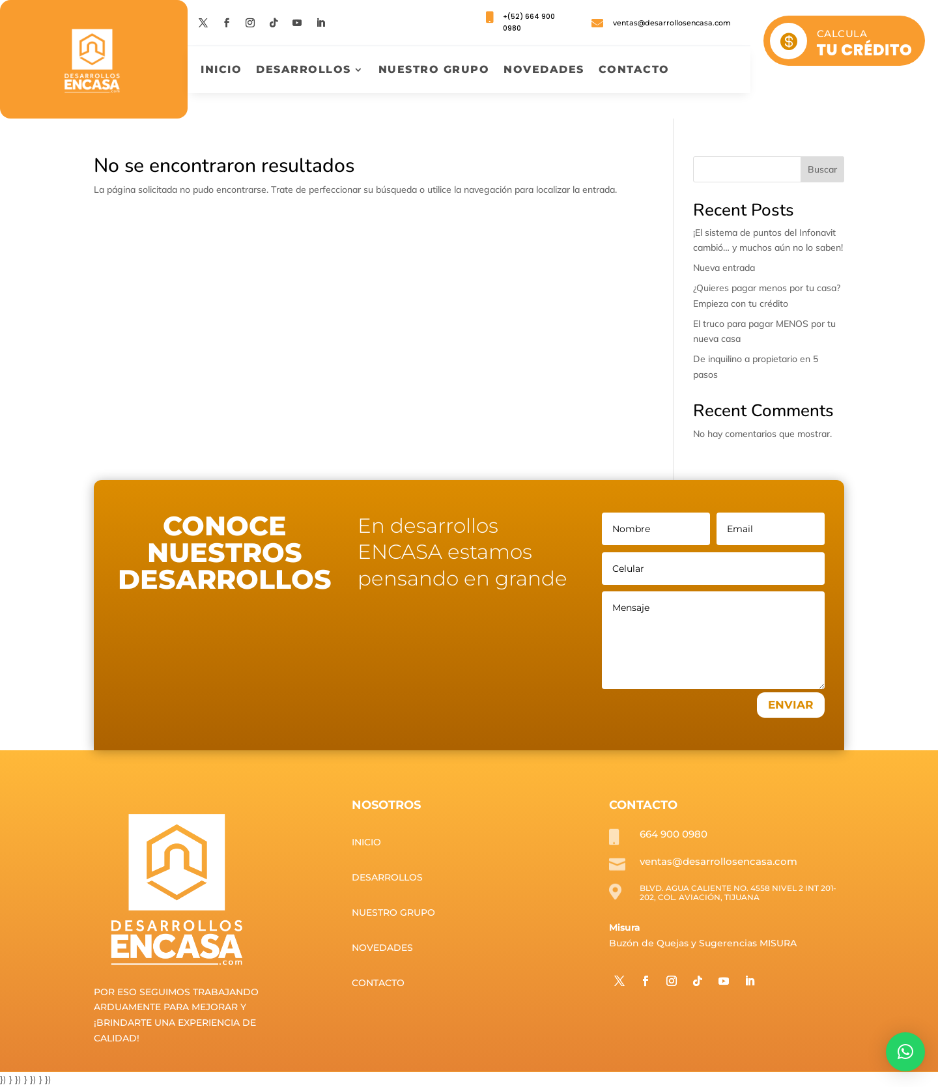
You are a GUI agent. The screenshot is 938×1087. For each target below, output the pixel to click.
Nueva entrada (724, 268)
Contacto (634, 70)
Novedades (544, 70)
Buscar (822, 169)
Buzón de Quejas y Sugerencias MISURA (703, 943)
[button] (905, 1051)
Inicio (221, 70)
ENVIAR (791, 704)
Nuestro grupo (434, 70)
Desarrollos (303, 70)
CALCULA (842, 33)
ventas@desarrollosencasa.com (672, 22)
